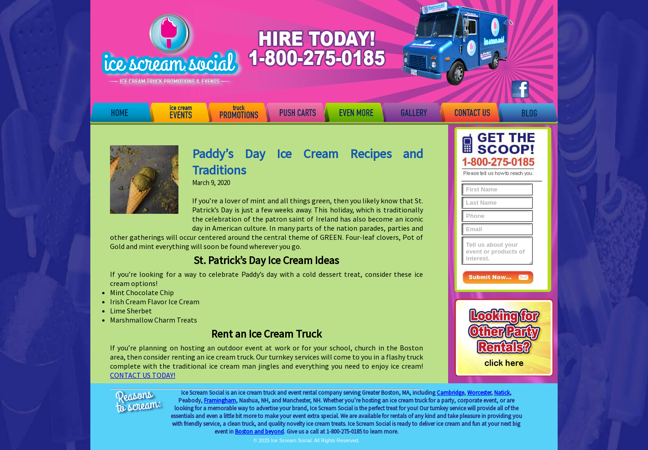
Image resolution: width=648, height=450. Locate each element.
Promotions (236, 112)
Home (121, 112)
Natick (502, 393)
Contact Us (469, 112)
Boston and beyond (259, 431)
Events (178, 112)
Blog (527, 112)
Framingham (220, 400)
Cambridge (450, 393)
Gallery (411, 112)
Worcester (479, 393)
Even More (353, 112)
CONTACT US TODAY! (142, 375)
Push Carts (294, 112)
